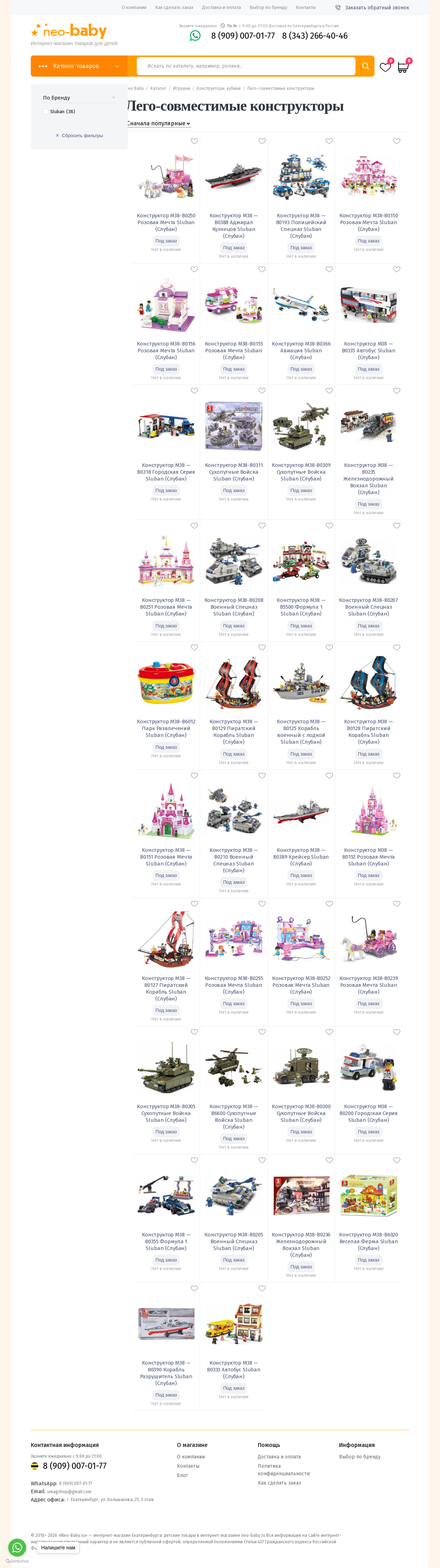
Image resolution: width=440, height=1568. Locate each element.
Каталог (158, 88)
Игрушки (181, 88)
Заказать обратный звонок (372, 7)
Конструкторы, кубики (219, 88)
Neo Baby (134, 88)
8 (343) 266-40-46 (315, 36)
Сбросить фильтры (82, 135)
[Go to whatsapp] (17, 1548)
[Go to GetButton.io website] (17, 1561)
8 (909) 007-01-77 (243, 36)
